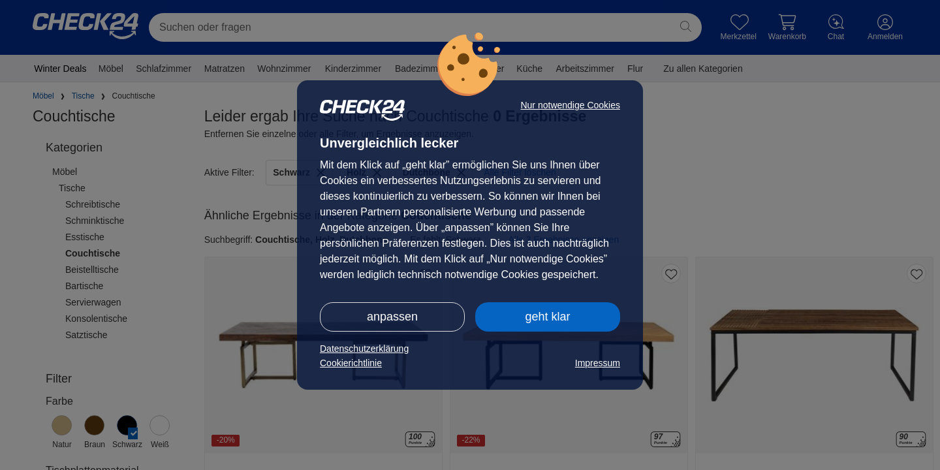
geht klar (547, 316)
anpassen (392, 316)
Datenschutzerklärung (364, 348)
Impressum (597, 363)
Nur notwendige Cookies (570, 105)
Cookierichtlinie (351, 363)
